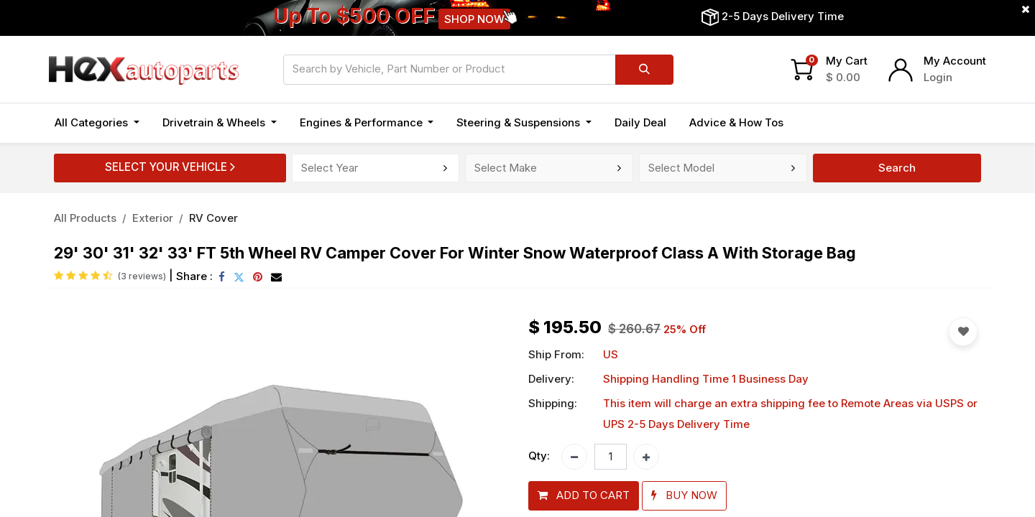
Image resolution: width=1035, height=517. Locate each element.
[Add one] (646, 457)
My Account (955, 60)
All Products (85, 218)
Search (897, 167)
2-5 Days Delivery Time (783, 16)
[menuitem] (640, 123)
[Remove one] (574, 457)
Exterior (152, 218)
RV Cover (213, 218)
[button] (583, 496)
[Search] (644, 70)
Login (938, 77)
